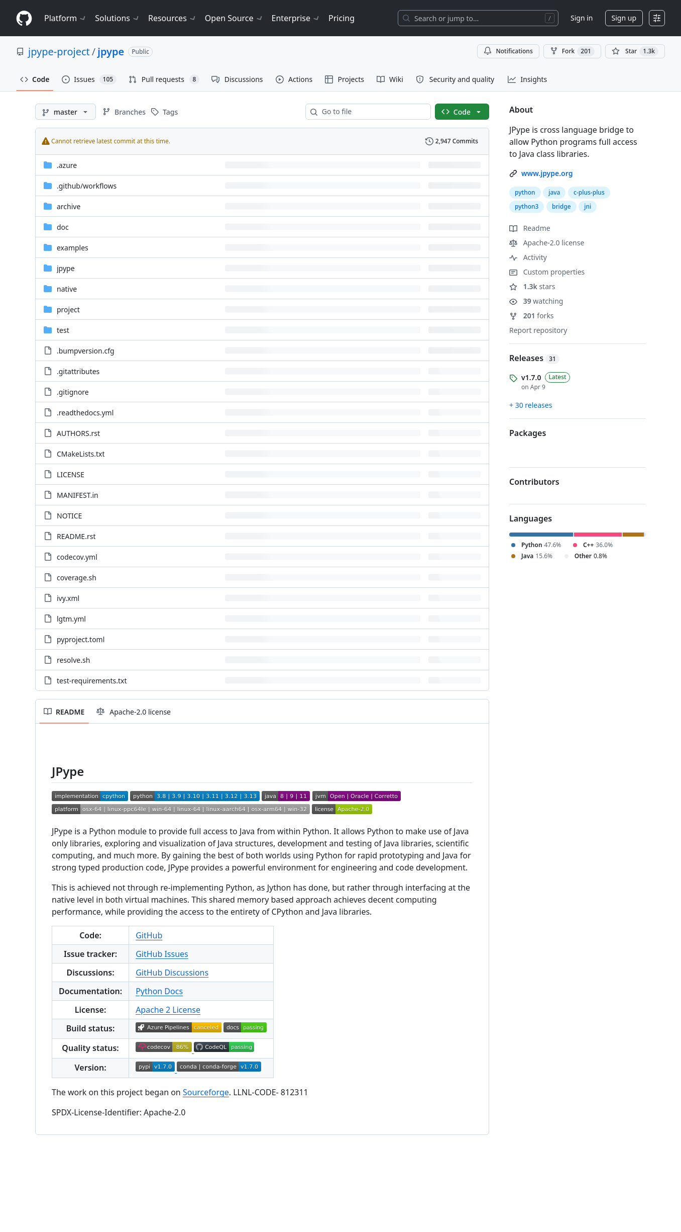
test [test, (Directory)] (63, 330)
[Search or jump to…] (478, 18)
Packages (527, 432)
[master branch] (65, 112)
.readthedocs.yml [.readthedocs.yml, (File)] (85, 412)
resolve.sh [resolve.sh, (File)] (73, 660)
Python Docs (159, 991)
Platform (65, 18)
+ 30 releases (530, 405)
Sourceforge (206, 1092)
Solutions (117, 18)
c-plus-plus (589, 192)
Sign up (624, 18)
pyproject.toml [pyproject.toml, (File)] (80, 639)
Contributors (534, 481)
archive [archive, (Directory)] (68, 206)
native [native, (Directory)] (67, 289)
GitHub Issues (162, 953)
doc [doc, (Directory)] (63, 227)
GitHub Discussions (172, 972)
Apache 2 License (168, 1009)
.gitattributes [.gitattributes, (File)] (78, 371)
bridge (561, 206)
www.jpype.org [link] (547, 173)
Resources (172, 18)
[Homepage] (24, 18)
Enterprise (296, 18)
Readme (529, 228)
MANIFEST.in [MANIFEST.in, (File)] (77, 495)
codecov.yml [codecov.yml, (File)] (77, 557)
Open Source (234, 18)
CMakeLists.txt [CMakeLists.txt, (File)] (80, 454)
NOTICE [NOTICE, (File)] (69, 515)
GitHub (149, 935)
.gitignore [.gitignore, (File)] (73, 392)
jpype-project (59, 51)
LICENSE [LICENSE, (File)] (70, 474)
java (554, 192)
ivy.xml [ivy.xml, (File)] (68, 598)
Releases (534, 358)
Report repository (538, 330)
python (525, 192)
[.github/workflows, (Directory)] (87, 186)
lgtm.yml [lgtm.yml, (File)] (71, 619)
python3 (526, 206)
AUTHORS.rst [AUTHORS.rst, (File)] (78, 433)
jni (587, 206)
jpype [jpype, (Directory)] (66, 268)
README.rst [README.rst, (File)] (76, 536)
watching (536, 301)
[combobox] (372, 111)
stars (532, 286)
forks (531, 315)
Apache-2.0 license (546, 242)
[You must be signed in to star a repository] (635, 51)
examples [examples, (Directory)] (72, 247)
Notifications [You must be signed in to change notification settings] (508, 51)
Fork (572, 51)
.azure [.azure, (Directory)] (67, 165)
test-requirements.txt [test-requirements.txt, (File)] (92, 680)
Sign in (582, 18)
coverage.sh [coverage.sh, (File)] (76, 577)
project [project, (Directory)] (68, 309)
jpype (110, 51)
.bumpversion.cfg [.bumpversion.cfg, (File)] (86, 351)
